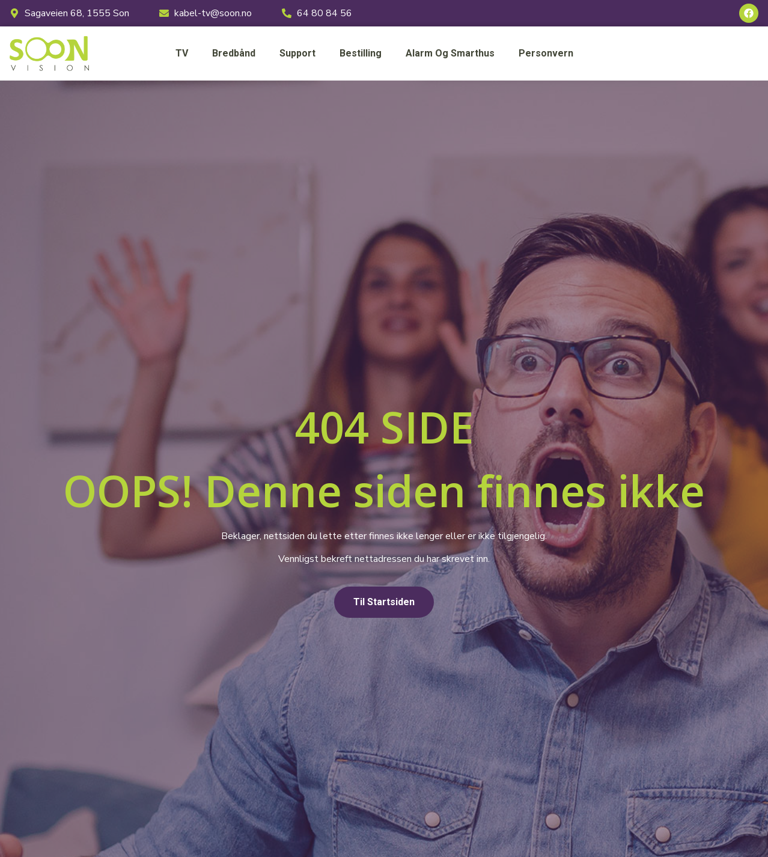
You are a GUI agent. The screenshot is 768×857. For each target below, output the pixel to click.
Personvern (546, 53)
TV (181, 53)
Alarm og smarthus (450, 53)
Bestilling (361, 53)
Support (297, 53)
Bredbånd (233, 53)
